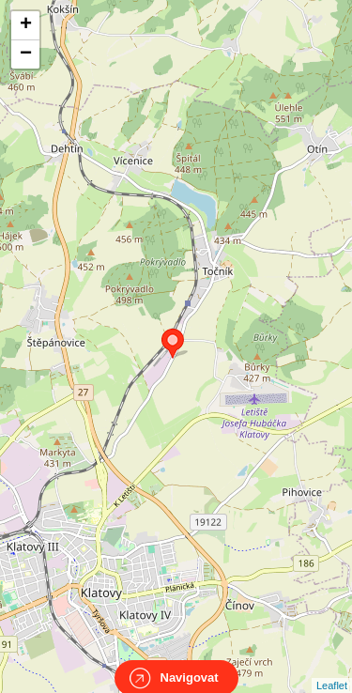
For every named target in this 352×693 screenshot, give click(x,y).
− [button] (26, 54)
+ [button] (26, 25)
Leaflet (331, 668)
